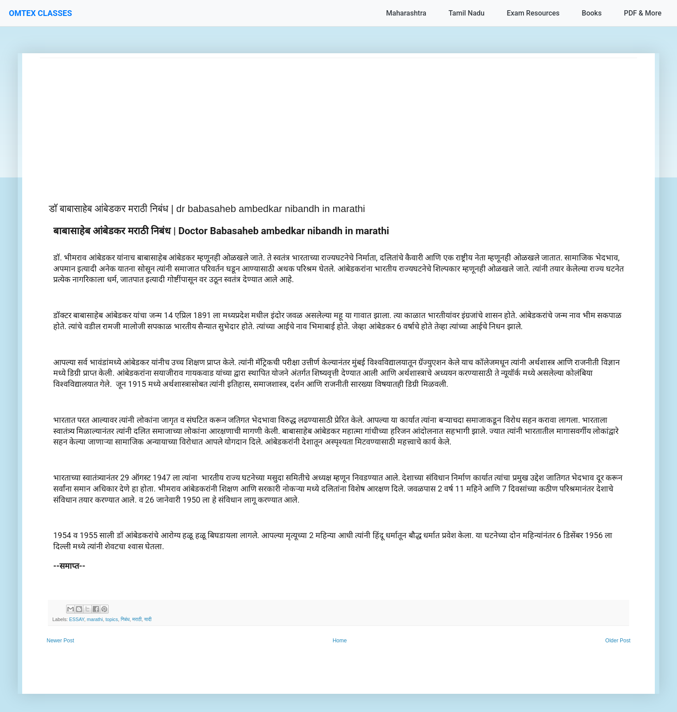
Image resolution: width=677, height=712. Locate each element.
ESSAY (76, 619)
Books (592, 13)
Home (340, 640)
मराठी (137, 619)
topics (112, 619)
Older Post (617, 640)
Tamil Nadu (466, 13)
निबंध (125, 619)
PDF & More (642, 13)
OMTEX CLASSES (40, 13)
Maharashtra (406, 13)
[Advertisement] (306, 120)
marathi (95, 619)
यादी (147, 619)
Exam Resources (533, 13)
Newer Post (60, 640)
